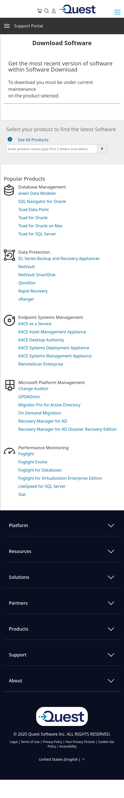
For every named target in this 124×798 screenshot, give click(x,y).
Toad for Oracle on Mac (40, 226)
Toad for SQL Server (37, 234)
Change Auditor (33, 388)
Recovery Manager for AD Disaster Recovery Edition (67, 429)
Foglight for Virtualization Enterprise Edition (60, 478)
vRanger (26, 299)
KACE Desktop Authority (41, 340)
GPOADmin (29, 397)
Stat (22, 494)
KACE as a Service (34, 323)
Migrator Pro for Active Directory (49, 405)
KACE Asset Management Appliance (52, 332)
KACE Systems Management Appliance (55, 356)
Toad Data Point (33, 209)
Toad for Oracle (33, 217)
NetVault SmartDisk (37, 274)
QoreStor (27, 283)
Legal (14, 742)
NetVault (26, 266)
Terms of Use (30, 742)
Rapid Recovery (33, 291)
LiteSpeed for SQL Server (42, 486)
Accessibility (67, 746)
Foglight (26, 454)
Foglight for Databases (40, 470)
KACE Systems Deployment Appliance (53, 348)
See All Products (33, 140)
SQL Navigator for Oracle (42, 201)
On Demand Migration (39, 413)
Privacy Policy (52, 742)
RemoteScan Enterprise (40, 364)
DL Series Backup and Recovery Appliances (59, 258)
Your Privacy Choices (80, 742)
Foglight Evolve (32, 462)
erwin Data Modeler (37, 193)
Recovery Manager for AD (42, 421)
